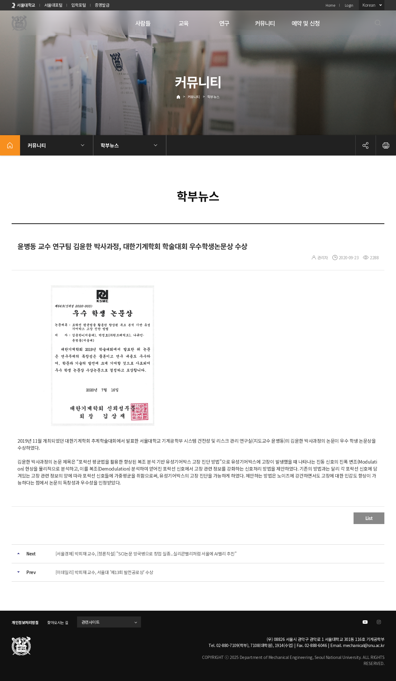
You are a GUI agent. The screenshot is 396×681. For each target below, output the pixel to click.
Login (349, 5)
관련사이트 (97, 622)
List (369, 518)
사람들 (142, 23)
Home (330, 5)
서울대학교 (26, 5)
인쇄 (386, 145)
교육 (183, 23)
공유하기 (365, 145)
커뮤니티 (265, 23)
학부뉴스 (213, 96)
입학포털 (78, 5)
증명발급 (102, 5)
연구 (224, 23)
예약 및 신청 (306, 23)
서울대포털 (53, 5)
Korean (369, 5)
